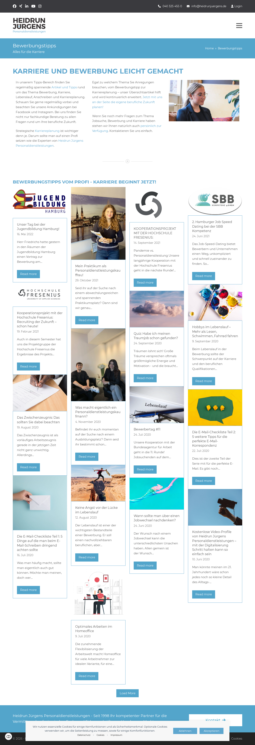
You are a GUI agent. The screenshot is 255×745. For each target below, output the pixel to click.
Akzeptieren (211, 730)
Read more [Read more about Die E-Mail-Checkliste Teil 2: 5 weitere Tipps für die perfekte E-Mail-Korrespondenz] (203, 481)
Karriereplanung (47, 131)
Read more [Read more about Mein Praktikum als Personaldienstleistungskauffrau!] (87, 320)
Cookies (100, 735)
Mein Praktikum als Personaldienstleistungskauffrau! (98, 270)
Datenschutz (83, 735)
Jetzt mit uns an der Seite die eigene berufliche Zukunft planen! (127, 102)
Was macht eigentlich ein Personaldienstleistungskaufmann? (98, 411)
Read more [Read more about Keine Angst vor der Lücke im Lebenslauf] (87, 557)
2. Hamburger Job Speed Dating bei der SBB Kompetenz (212, 226)
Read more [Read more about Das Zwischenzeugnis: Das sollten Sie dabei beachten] (28, 467)
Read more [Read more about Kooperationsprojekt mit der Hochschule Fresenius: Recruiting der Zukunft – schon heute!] (28, 366)
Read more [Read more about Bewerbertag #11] (145, 469)
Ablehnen (185, 730)
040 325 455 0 (172, 6)
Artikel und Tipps (64, 87)
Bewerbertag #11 (147, 429)
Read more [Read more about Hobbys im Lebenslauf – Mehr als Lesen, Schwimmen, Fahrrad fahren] (203, 381)
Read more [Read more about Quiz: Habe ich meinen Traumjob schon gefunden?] (145, 378)
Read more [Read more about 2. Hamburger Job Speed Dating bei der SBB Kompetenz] (203, 276)
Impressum (116, 735)
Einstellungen (8, 736)
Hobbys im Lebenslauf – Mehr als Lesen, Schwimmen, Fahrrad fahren (215, 331)
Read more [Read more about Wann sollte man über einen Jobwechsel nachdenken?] (145, 565)
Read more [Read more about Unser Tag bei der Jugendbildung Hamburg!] (28, 274)
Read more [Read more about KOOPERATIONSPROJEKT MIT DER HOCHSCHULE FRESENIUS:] (145, 282)
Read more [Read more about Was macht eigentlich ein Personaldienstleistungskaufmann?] (87, 456)
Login (238, 6)
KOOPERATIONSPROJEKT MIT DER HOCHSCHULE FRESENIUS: (155, 233)
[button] (239, 25)
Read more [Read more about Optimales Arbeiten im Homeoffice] (87, 676)
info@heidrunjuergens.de (208, 6)
